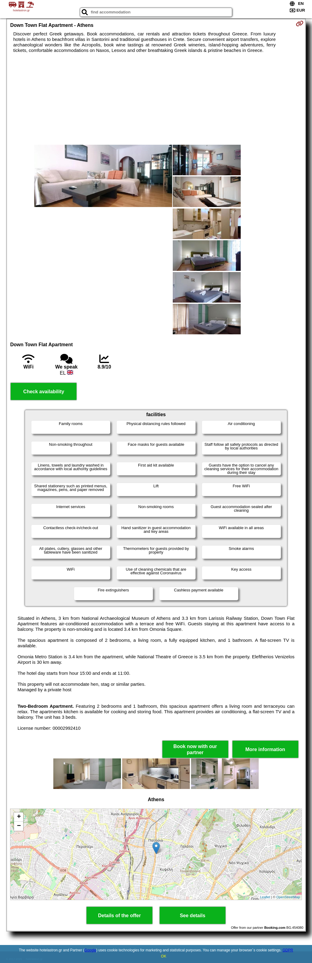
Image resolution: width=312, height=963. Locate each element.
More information (265, 749)
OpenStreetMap (288, 897)
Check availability (43, 391)
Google (90, 950)
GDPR (287, 950)
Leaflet (265, 897)
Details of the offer (119, 915)
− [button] (19, 826)
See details (192, 915)
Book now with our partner (195, 749)
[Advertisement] (156, 99)
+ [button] (19, 817)
